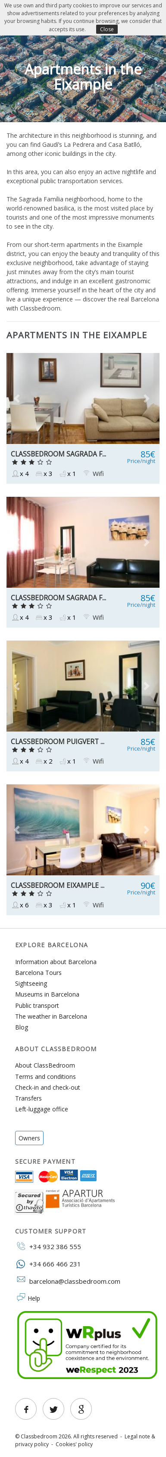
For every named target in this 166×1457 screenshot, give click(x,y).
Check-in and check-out (47, 1087)
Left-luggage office (41, 1109)
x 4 (20, 473)
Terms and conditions (45, 1076)
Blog (21, 1027)
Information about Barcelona (56, 962)
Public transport (37, 1005)
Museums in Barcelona (47, 994)
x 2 (43, 761)
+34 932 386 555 (48, 1246)
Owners (29, 1138)
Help (34, 1298)
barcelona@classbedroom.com (67, 1281)
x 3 (43, 473)
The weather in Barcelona (51, 1016)
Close (107, 29)
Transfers (28, 1098)
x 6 (20, 905)
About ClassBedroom (45, 1065)
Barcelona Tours (38, 972)
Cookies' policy (74, 1444)
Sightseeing (31, 983)
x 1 (67, 473)
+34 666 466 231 (48, 1263)
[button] (17, 398)
